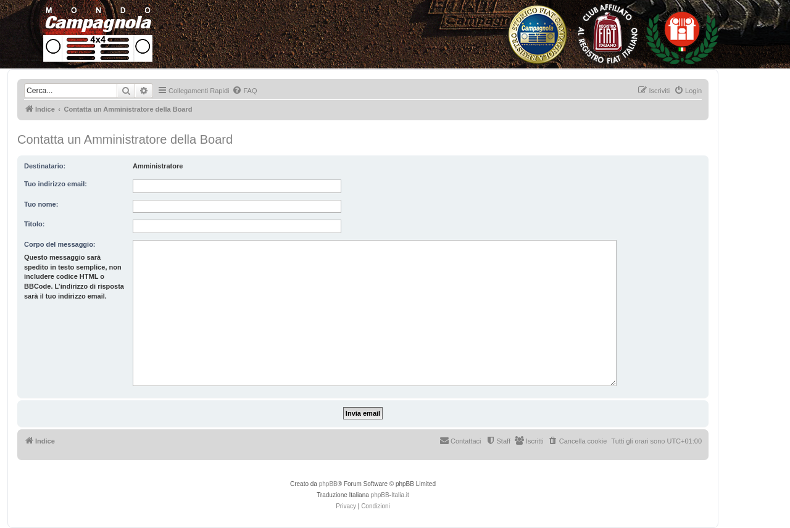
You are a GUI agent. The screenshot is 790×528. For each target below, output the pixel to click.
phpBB (328, 484)
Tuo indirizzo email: (55, 184)
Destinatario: (44, 166)
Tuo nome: (41, 204)
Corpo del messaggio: (60, 244)
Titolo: (34, 224)
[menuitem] (244, 90)
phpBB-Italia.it (390, 495)
